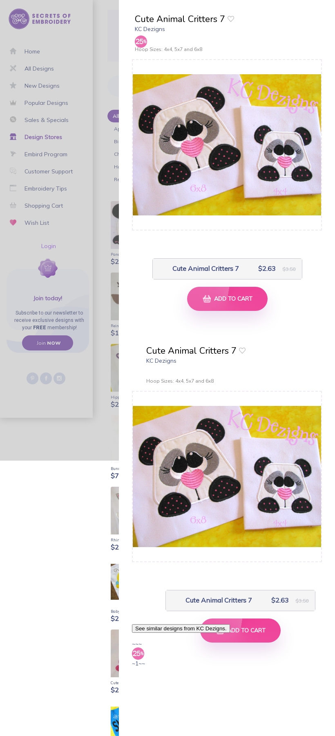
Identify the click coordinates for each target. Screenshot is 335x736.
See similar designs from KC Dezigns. (181, 628)
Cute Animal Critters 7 (205, 269)
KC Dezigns (150, 29)
